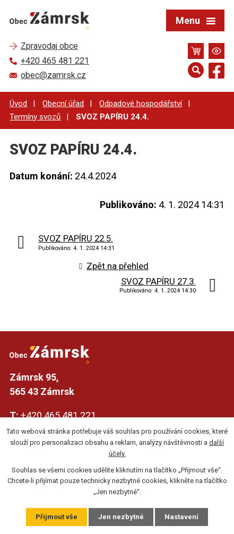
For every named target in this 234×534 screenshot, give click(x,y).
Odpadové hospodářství (140, 103)
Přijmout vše (56, 517)
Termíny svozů (35, 117)
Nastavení (181, 517)
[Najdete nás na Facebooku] (216, 72)
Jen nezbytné (121, 517)
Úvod (18, 103)
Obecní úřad (63, 103)
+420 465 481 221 (58, 415)
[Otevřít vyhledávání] (196, 70)
